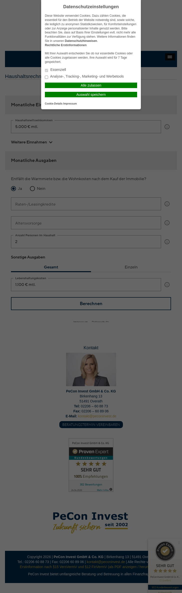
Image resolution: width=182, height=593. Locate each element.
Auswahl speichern (91, 95)
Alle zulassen (91, 85)
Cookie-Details (54, 103)
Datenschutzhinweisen (81, 41)
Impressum (70, 103)
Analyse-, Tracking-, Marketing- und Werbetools (84, 77)
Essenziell (55, 70)
